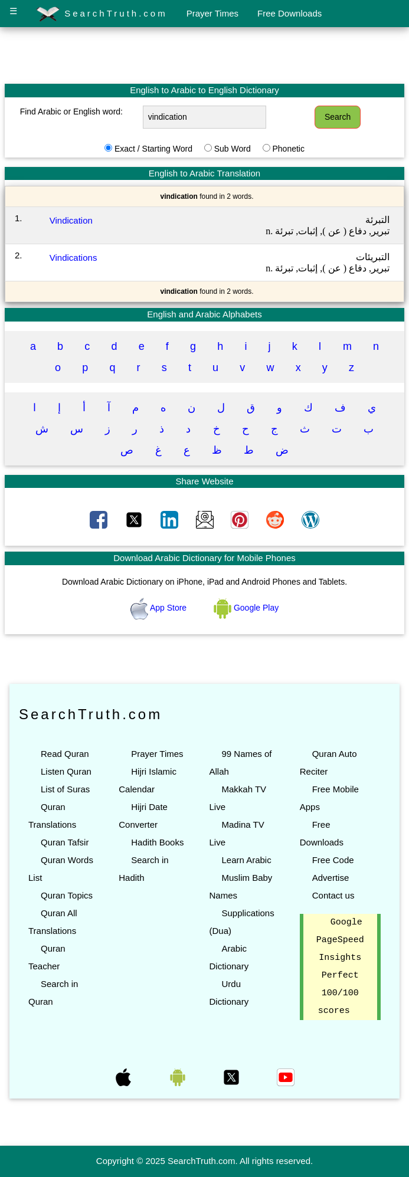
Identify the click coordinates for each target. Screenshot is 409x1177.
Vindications (73, 258)
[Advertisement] (204, 55)
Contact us (333, 895)
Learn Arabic (246, 860)
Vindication (71, 220)
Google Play (246, 607)
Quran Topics (67, 895)
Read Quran (65, 754)
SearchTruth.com (102, 14)
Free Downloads (289, 13)
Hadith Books (157, 842)
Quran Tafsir (65, 842)
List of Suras (65, 789)
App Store (159, 607)
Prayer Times (212, 13)
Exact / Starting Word (153, 148)
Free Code (333, 860)
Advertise (330, 878)
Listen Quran (66, 771)
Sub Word (232, 148)
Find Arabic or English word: (71, 111)
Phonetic (288, 148)
